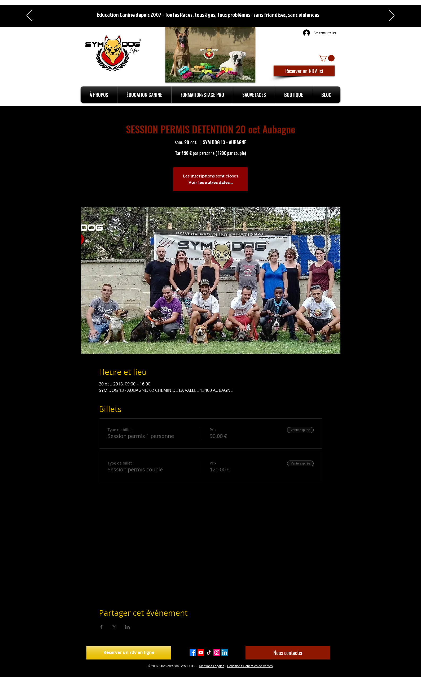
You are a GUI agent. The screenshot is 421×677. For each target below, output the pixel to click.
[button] (327, 58)
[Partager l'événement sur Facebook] (101, 627)
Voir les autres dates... (210, 182)
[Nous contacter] (287, 652)
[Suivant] (391, 16)
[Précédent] (29, 16)
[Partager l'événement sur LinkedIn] (127, 627)
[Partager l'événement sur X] (114, 627)
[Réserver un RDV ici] (304, 71)
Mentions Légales (211, 666)
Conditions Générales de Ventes (250, 666)
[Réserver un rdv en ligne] (128, 652)
